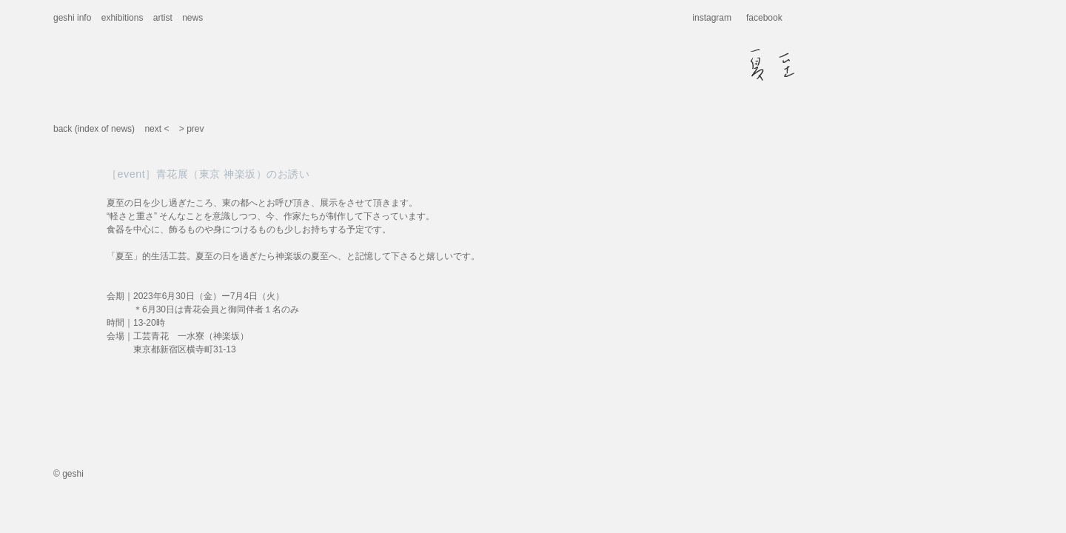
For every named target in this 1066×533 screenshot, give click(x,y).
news (192, 18)
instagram (711, 18)
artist (162, 18)
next (152, 129)
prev (195, 129)
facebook (764, 18)
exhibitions (122, 18)
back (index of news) (94, 129)
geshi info (72, 18)
